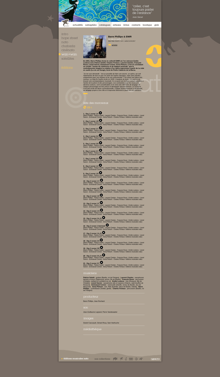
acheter (114, 45)
